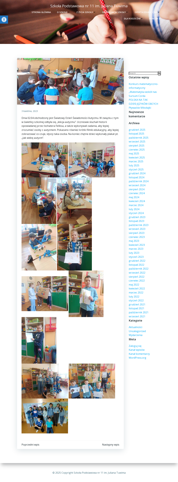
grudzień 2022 (137, 257)
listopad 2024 (136, 174)
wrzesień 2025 (137, 138)
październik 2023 (138, 221)
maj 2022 (134, 281)
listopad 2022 (136, 261)
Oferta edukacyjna (147, 11)
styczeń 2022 (136, 297)
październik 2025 (138, 134)
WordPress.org (137, 354)
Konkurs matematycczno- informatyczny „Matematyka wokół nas (143, 89)
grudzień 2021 (137, 301)
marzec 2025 (136, 158)
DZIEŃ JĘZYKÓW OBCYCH (143, 104)
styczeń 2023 (136, 253)
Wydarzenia (135, 331)
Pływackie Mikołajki (140, 108)
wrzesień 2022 (137, 269)
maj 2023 (134, 237)
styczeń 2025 (136, 166)
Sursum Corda (137, 97)
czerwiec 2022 (137, 277)
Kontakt (155, 18)
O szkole (63, 11)
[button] (4, 20)
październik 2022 (138, 265)
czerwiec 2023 (137, 233)
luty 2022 (134, 293)
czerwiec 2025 (137, 146)
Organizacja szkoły (115, 11)
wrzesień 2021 (137, 313)
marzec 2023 (136, 245)
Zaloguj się (135, 342)
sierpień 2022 (136, 273)
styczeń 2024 (136, 210)
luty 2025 (134, 162)
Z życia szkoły (86, 11)
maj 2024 (134, 194)
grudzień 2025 (137, 126)
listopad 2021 (136, 305)
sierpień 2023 (136, 229)
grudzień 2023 (137, 214)
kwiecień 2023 (137, 241)
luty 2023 (134, 249)
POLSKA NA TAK (138, 101)
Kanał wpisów (136, 346)
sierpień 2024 (136, 186)
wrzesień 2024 (137, 182)
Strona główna (41, 11)
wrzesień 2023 (137, 225)
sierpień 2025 (136, 142)
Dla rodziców (133, 18)
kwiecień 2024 (137, 198)
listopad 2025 (136, 130)
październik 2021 (138, 309)
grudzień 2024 (137, 170)
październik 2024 (138, 178)
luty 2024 (134, 205)
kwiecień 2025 (137, 154)
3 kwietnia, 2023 (30, 111)
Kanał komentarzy (139, 350)
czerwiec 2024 (137, 190)
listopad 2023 (136, 217)
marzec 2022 (136, 289)
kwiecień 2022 (137, 285)
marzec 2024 (136, 202)
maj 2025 (134, 150)
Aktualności (135, 324)
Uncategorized (137, 327)
